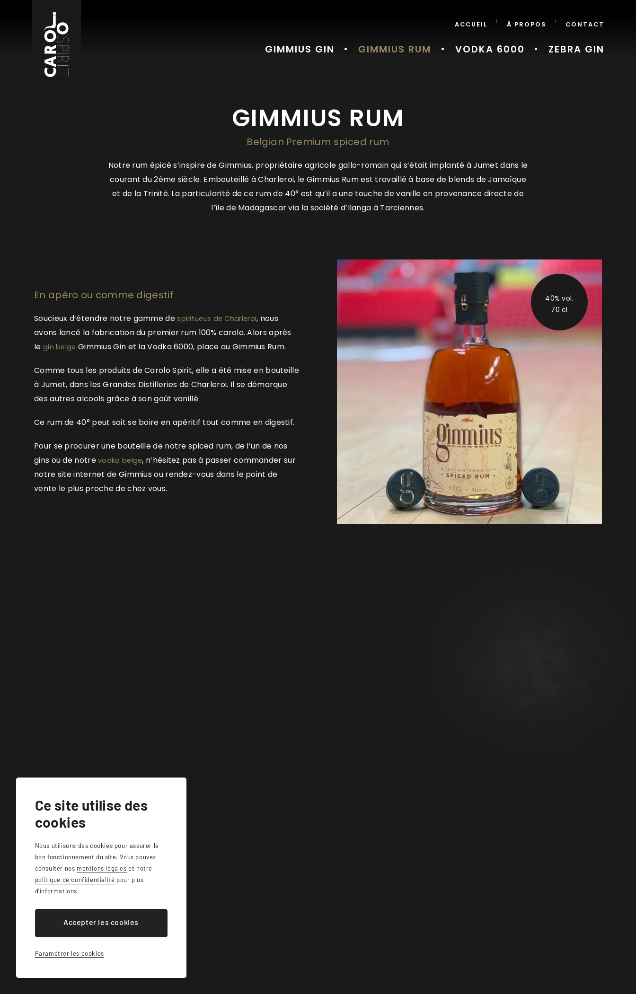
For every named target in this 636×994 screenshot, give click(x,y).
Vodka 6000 (505, 42)
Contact (586, 21)
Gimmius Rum (423, 42)
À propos (532, 21)
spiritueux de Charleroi (220, 318)
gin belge (61, 346)
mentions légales (102, 868)
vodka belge (121, 460)
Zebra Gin (581, 42)
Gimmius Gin (341, 42)
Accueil (480, 21)
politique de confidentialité (75, 879)
